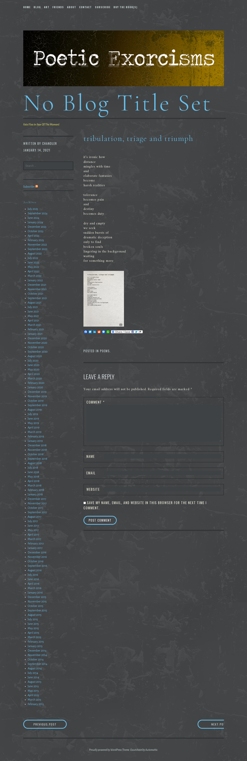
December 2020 (37, 338)
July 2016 (33, 574)
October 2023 (35, 231)
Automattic (151, 749)
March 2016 (34, 588)
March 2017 (34, 539)
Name (90, 456)
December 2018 (37, 445)
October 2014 (35, 659)
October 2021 (35, 293)
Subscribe (103, 7)
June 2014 (33, 677)
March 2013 (34, 699)
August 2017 (34, 516)
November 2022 (37, 244)
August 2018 (35, 463)
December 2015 (37, 597)
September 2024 (37, 213)
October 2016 (35, 561)
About (71, 7)
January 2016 (35, 592)
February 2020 (36, 382)
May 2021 (33, 316)
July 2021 (33, 307)
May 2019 (33, 423)
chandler (49, 143)
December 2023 (37, 226)
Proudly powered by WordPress (105, 749)
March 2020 (35, 378)
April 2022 (33, 271)
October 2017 (35, 507)
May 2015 (33, 628)
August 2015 (34, 614)
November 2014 (37, 655)
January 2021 (35, 333)
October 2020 (36, 347)
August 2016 (35, 570)
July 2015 (33, 619)
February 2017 (36, 543)
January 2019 (35, 440)
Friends (58, 7)
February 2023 (36, 240)
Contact (85, 7)
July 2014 (33, 672)
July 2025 (33, 208)
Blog (37, 7)
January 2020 (35, 387)
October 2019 (35, 400)
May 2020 (33, 369)
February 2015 (36, 641)
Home (27, 7)
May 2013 (33, 690)
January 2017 (35, 547)
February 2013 (36, 704)
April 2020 (34, 374)
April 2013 (33, 695)
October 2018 (35, 454)
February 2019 (36, 436)
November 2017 (37, 503)
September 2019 (37, 405)
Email (91, 472)
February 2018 (36, 489)
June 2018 (33, 472)
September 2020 (38, 351)
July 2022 (33, 258)
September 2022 (37, 249)
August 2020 (35, 356)
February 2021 (36, 329)
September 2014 (37, 663)
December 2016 (37, 552)
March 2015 (34, 637)
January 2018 (35, 494)
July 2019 (33, 414)
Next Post (209, 724)
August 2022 (35, 253)
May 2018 (33, 476)
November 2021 (37, 289)
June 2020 (33, 365)
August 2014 (35, 668)
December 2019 (37, 391)
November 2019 (37, 396)
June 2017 (33, 525)
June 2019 (33, 418)
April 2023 (33, 235)
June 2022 (33, 262)
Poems (105, 351)
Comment (95, 402)
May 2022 (33, 266)
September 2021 (37, 298)
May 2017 (33, 530)
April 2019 (33, 427)
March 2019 (34, 432)
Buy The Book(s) (126, 7)
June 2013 (33, 686)
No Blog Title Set (117, 102)
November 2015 (37, 601)
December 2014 (37, 650)
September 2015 (37, 610)
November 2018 (37, 449)
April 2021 (33, 320)
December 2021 (37, 284)
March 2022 (34, 275)
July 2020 (33, 360)
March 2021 (34, 324)
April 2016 (33, 583)
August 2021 (34, 302)
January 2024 (35, 222)
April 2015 (33, 632)
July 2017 (33, 521)
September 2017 (37, 512)
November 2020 (37, 342)
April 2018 (33, 481)
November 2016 (37, 556)
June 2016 (33, 579)
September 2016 (37, 565)
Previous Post (50, 724)
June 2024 (33, 217)
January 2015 (35, 646)
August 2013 (34, 681)
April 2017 (33, 534)
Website (93, 489)
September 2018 (37, 458)
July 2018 (33, 467)
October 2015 (35, 605)
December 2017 (37, 498)
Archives (30, 202)
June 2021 (33, 311)
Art (46, 7)
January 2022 (35, 280)
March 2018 (34, 485)
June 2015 (33, 623)
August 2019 (35, 409)
